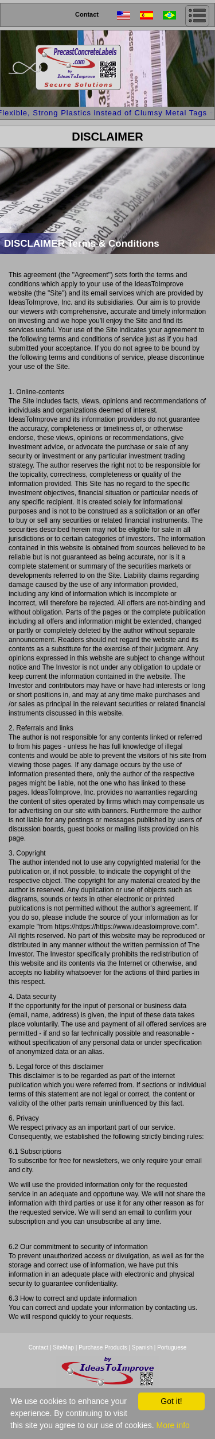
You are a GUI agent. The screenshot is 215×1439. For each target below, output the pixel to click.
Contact (87, 14)
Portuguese (171, 1347)
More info (172, 1425)
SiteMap (64, 1347)
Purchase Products (103, 1347)
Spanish (142, 1347)
